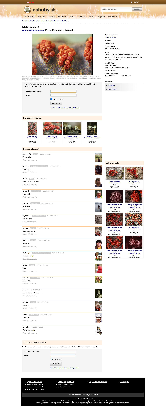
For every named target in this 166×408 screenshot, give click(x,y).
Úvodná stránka (29, 17)
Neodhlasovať (58, 99)
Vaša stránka (112, 17)
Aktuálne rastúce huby (35, 384)
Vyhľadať (137, 9)
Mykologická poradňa (65, 384)
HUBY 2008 (63, 21)
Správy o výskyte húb (34, 382)
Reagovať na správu (30, 160)
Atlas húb (51, 17)
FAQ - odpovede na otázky (98, 382)
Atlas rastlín (62, 17)
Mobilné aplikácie (64, 387)
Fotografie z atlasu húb (35, 387)
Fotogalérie (101, 17)
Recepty (72, 17)
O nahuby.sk (124, 382)
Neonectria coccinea (33, 30)
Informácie (81, 17)
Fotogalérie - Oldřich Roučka (50, 21)
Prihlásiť (136, 2)
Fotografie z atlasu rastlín (36, 389)
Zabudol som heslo (57, 107)
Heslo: (28, 95)
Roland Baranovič (88, 399)
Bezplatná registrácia (71, 107)
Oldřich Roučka (110, 37)
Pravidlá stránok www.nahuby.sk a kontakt (83, 395)
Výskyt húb (41, 17)
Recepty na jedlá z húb (66, 382)
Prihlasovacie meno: (34, 91)
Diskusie (91, 17)
